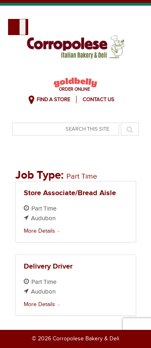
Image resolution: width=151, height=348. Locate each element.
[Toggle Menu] (22, 27)
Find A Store (53, 99)
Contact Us (98, 99)
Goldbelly (75, 82)
